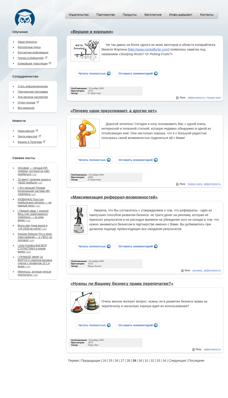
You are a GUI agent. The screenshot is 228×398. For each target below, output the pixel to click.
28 (128, 360)
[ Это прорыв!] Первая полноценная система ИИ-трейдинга (34, 191)
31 (146, 360)
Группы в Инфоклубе (32, 58)
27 (122, 360)
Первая (73, 360)
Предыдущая (90, 360)
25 (110, 360)
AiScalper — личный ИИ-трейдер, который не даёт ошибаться (34, 171)
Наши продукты (27, 41)
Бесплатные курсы (29, 47)
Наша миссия (28, 131)
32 (152, 360)
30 (140, 360)
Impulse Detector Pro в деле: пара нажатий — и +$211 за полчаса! (35, 237)
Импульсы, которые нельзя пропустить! (34, 273)
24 (104, 360)
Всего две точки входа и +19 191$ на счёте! (32, 227)
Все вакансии (26, 107)
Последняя (197, 360)
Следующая (177, 360)
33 (158, 360)
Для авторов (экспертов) (33, 97)
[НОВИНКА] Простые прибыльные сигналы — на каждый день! (34, 202)
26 (116, 360)
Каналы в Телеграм (31, 142)
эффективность (196, 97)
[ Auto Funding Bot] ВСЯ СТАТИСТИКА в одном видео (32, 248)
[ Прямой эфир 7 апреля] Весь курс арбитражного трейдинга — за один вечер (33, 215)
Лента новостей (29, 136)
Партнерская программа (33, 91)
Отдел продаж (28, 102)
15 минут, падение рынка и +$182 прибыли (34, 181)
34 (164, 360)
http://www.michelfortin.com (148, 49)
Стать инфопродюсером (33, 86)
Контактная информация (33, 52)
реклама (197, 270)
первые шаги (214, 97)
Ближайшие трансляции (34, 63)
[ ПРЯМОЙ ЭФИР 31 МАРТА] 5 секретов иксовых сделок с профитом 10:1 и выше (35, 262)
